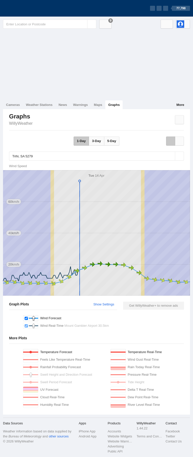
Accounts (114, 431)
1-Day (81, 141)
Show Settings (103, 304)
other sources (59, 436)
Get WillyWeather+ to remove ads (153, 305)
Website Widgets (120, 436)
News (63, 105)
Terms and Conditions (150, 436)
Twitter (170, 436)
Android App (87, 436)
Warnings (80, 105)
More (180, 105)
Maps (98, 105)
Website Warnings (120, 441)
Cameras (13, 105)
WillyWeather (21, 123)
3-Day (96, 141)
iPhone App (87, 431)
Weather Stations (39, 105)
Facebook (173, 431)
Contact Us (174, 441)
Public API (115, 451)
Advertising (116, 446)
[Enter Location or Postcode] (49, 24)
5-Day (111, 141)
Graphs (114, 105)
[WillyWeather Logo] (26, 8)
